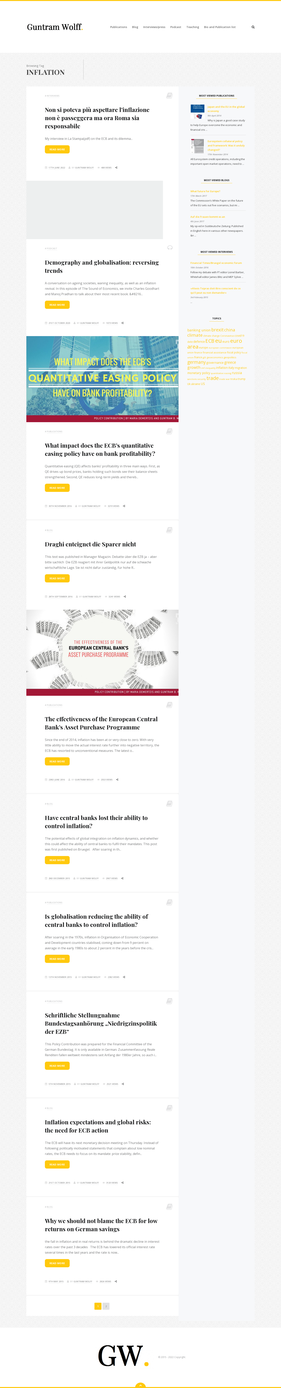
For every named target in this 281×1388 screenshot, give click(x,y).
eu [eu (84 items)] (218, 340)
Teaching (192, 27)
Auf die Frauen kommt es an (207, 216)
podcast (52, 248)
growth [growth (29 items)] (194, 367)
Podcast (175, 27)
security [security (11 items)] (201, 379)
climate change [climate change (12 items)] (211, 335)
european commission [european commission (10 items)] (220, 347)
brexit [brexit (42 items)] (217, 330)
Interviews (53, 95)
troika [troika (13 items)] (233, 379)
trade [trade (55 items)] (212, 378)
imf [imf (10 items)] (203, 368)
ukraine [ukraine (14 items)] (195, 384)
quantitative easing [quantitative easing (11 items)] (221, 373)
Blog (135, 27)
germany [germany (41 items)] (196, 362)
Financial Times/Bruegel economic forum (216, 263)
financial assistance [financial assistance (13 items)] (214, 352)
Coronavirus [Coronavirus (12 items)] (227, 335)
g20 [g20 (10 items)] (204, 357)
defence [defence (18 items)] (199, 341)
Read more (57, 149)
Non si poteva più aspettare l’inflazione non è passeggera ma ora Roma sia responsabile (97, 118)
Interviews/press (154, 27)
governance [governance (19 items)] (215, 362)
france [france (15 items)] (198, 357)
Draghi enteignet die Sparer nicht (90, 544)
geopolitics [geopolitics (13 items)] (230, 357)
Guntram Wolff (84, 167)
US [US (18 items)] (203, 384)
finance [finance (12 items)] (198, 352)
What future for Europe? (205, 191)
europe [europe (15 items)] (203, 347)
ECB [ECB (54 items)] (209, 340)
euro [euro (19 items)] (225, 341)
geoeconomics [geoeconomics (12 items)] (215, 357)
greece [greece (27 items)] (230, 362)
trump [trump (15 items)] (241, 379)
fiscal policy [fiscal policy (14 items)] (234, 352)
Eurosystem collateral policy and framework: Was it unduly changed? (226, 145)
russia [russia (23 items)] (237, 372)
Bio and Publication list (220, 27)
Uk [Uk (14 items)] (188, 384)
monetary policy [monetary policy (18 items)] (198, 373)
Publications (118, 27)
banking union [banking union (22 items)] (199, 330)
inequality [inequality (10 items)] (210, 368)
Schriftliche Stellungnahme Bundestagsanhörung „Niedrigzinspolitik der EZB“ (101, 1023)
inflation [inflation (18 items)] (222, 367)
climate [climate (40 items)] (195, 335)
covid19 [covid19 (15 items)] (239, 335)
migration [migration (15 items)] (241, 368)
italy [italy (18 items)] (231, 367)
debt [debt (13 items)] (190, 341)
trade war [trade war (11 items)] (224, 379)
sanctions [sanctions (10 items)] (192, 379)
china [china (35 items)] (229, 330)
